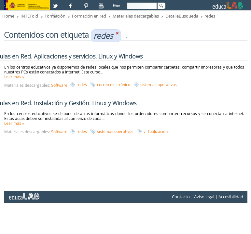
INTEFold (29, 16)
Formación (55, 16)
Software (59, 85)
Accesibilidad (230, 197)
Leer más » (14, 76)
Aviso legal (204, 197)
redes (209, 16)
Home (8, 16)
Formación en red (89, 16)
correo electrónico (113, 84)
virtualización (156, 131)
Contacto (181, 197)
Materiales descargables (136, 16)
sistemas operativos (158, 84)
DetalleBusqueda (181, 16)
